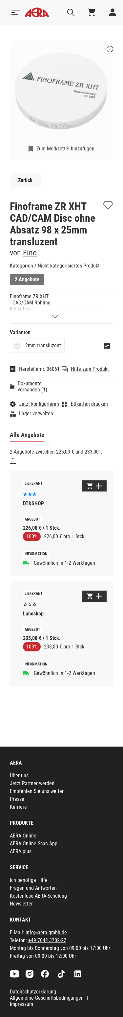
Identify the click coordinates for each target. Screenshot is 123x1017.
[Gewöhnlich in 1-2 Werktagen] (26, 563)
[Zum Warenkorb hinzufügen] (94, 485)
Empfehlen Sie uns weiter (37, 791)
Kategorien (21, 266)
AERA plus (20, 851)
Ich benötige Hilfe (29, 880)
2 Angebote (27, 279)
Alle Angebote (27, 434)
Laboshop (33, 614)
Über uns (19, 775)
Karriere (18, 807)
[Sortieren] (13, 461)
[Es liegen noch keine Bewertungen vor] (30, 604)
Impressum (21, 1004)
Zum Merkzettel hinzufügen (65, 149)
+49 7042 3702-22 (47, 940)
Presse (17, 799)
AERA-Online (23, 836)
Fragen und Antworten (33, 888)
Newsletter (21, 904)
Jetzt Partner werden (32, 783)
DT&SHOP (33, 503)
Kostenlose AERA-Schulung (38, 896)
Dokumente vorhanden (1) (32, 386)
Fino (30, 252)
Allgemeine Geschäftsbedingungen (47, 998)
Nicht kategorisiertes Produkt (69, 266)
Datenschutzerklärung (33, 992)
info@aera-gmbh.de (46, 932)
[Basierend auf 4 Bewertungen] (30, 494)
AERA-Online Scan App (33, 843)
